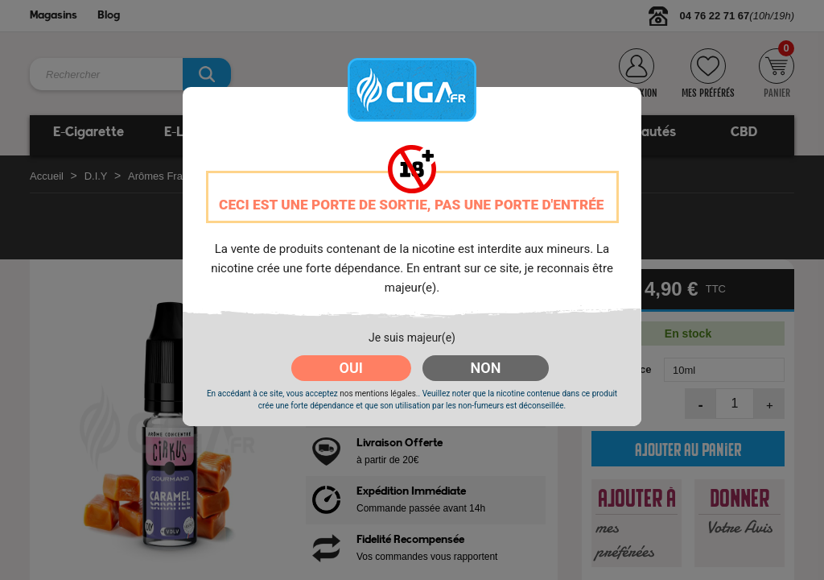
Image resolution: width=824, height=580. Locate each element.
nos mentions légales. (379, 393)
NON (486, 367)
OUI (351, 367)
